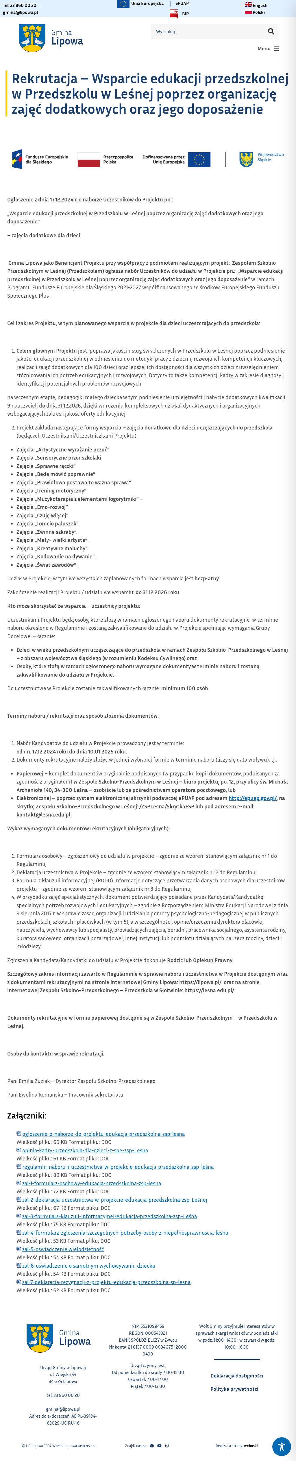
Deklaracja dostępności (239, 1374)
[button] (268, 48)
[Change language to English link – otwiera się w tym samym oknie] (256, 5)
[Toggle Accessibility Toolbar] (282, 1447)
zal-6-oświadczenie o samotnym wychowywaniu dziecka (88, 1265)
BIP (178, 14)
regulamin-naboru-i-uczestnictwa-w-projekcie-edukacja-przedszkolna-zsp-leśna (118, 1166)
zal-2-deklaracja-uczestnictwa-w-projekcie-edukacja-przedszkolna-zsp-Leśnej (114, 1199)
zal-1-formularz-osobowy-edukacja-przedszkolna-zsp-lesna (91, 1183)
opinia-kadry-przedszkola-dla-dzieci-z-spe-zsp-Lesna (85, 1150)
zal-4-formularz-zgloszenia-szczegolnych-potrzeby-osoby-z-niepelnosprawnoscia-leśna (125, 1232)
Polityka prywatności (239, 1387)
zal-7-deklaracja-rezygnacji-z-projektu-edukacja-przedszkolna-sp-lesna (106, 1282)
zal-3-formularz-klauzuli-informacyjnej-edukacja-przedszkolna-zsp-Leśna (109, 1216)
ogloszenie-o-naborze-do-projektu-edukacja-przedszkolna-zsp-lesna (103, 1133)
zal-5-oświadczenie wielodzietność (63, 1249)
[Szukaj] (271, 31)
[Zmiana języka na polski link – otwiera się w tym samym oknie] (255, 12)
